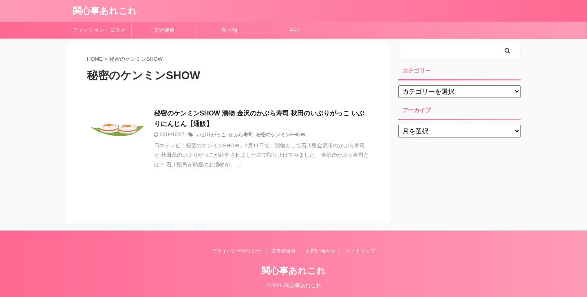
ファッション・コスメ (99, 30)
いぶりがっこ (211, 134)
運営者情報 (283, 251)
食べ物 (232, 30)
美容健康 (167, 30)
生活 (294, 30)
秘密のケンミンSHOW (280, 134)
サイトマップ (360, 251)
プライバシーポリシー (236, 251)
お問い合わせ (320, 251)
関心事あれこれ (105, 11)
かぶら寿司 (241, 134)
